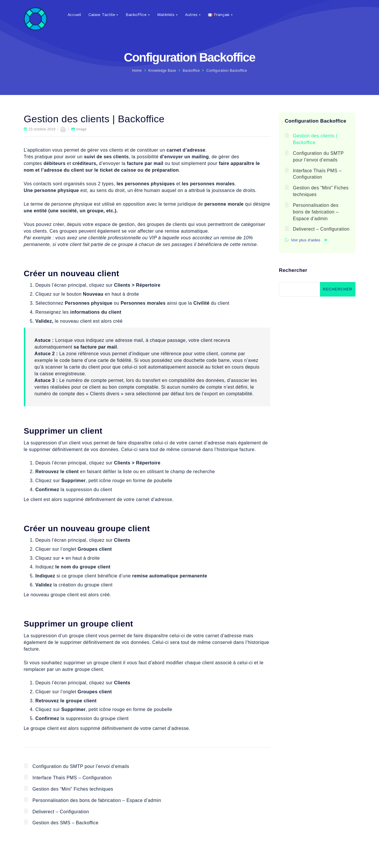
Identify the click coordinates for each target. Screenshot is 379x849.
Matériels (166, 14)
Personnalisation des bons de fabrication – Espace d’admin (97, 800)
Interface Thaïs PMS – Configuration (72, 777)
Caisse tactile (101, 14)
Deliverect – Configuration (61, 811)
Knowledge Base (162, 71)
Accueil (74, 14)
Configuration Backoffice (227, 71)
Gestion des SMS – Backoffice (66, 822)
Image (81, 129)
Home (137, 71)
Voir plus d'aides (305, 240)
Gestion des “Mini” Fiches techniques (73, 789)
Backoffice (136, 14)
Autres (191, 14)
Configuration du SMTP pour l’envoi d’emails (81, 766)
